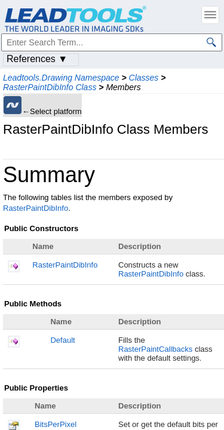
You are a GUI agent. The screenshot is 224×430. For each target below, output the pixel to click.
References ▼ (37, 59)
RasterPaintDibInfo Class (49, 87)
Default (62, 340)
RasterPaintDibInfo (35, 208)
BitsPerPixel (55, 424)
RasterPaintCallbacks (155, 349)
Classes (144, 77)
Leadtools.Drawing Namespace (61, 77)
